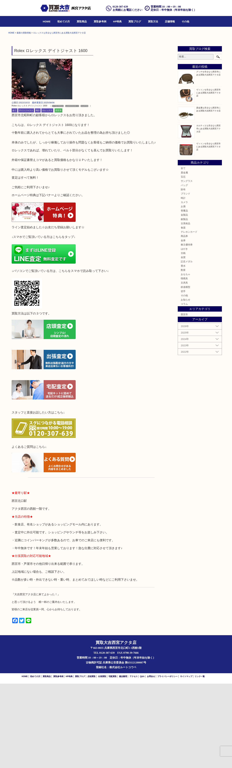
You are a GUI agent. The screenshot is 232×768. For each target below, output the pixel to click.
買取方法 (153, 21)
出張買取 (102, 761)
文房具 (184, 367)
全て (14, 195)
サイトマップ (186, 761)
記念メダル (187, 346)
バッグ (184, 269)
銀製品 (184, 303)
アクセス (134, 761)
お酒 (183, 290)
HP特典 (117, 21)
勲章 (183, 354)
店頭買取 (91, 761)
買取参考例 (100, 21)
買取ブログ (134, 21)
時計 (38, 195)
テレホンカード (189, 316)
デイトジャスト (26, 195)
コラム (184, 388)
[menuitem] (46, 21)
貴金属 (184, 257)
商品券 (184, 320)
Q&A (142, 761)
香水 (183, 350)
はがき (184, 333)
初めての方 (63, 21)
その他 (185, 21)
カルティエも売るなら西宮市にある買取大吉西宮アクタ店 (208, 213)
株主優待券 (187, 329)
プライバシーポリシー (167, 761)
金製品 (184, 299)
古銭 (183, 337)
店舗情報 (170, 21)
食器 (183, 312)
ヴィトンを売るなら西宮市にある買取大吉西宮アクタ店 (208, 177)
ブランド (185, 278)
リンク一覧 (200, 761)
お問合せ (151, 761)
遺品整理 (123, 761)
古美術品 (185, 307)
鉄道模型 (185, 371)
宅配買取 (113, 761)
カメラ (184, 286)
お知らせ (185, 384)
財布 (183, 273)
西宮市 (58, 195)
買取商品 (82, 21)
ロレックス (47, 195)
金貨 (183, 341)
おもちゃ (185, 358)
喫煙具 (184, 362)
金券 (183, 324)
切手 (183, 375)
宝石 (183, 261)
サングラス (187, 265)
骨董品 (184, 295)
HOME (47, 21)
